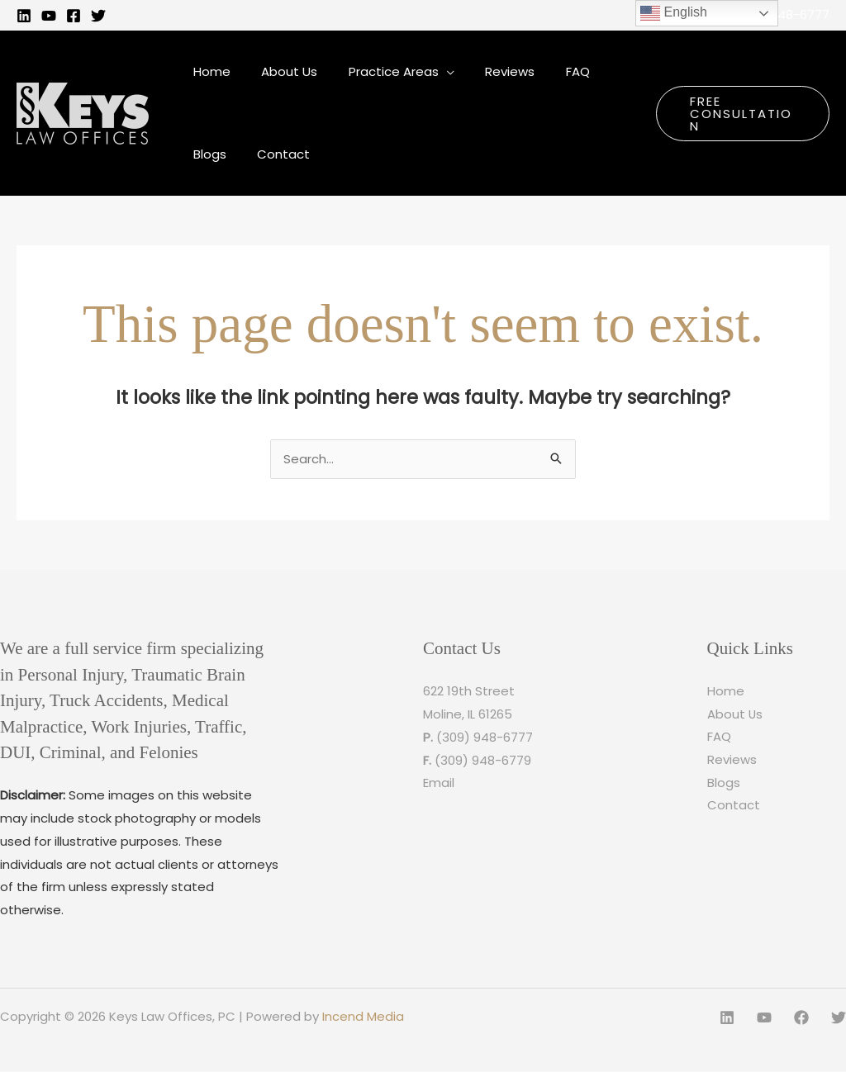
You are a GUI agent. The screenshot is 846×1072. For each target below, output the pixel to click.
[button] (737, 113)
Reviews (732, 761)
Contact (733, 806)
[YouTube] (48, 15)
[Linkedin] (24, 15)
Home (725, 691)
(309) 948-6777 (781, 14)
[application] (431, 72)
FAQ (719, 738)
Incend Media (363, 1017)
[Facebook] (73, 15)
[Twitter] (98, 15)
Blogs (723, 783)
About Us (735, 714)
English (673, 13)
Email (438, 783)
